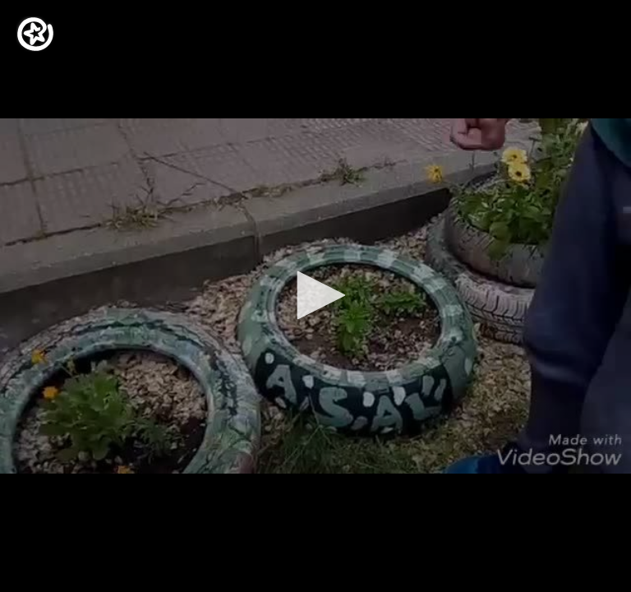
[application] (315, 296)
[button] (315, 295)
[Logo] (35, 34)
